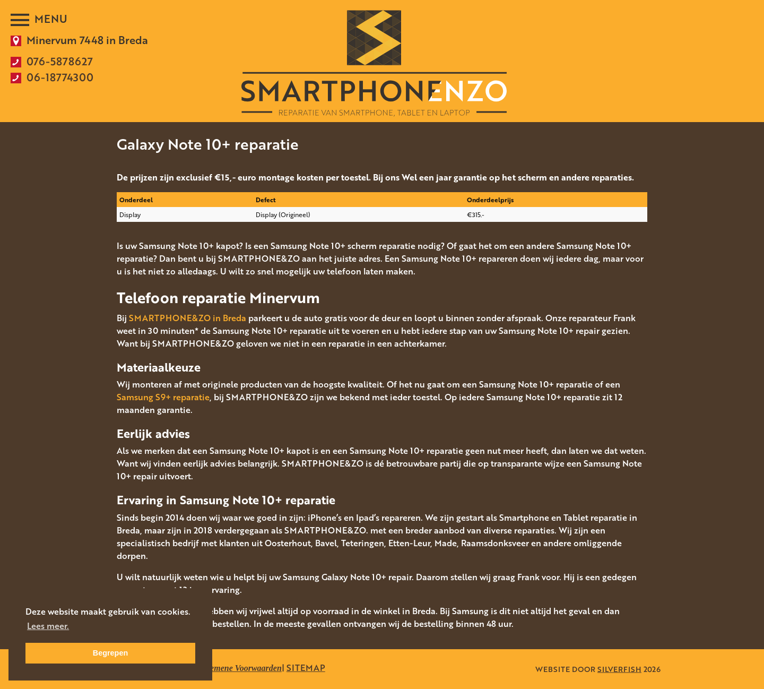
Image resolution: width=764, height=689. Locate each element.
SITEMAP (305, 667)
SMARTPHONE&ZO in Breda (187, 318)
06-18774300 (60, 77)
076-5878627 (60, 61)
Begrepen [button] (110, 653)
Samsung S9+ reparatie (163, 397)
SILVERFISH (619, 669)
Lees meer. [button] (48, 625)
